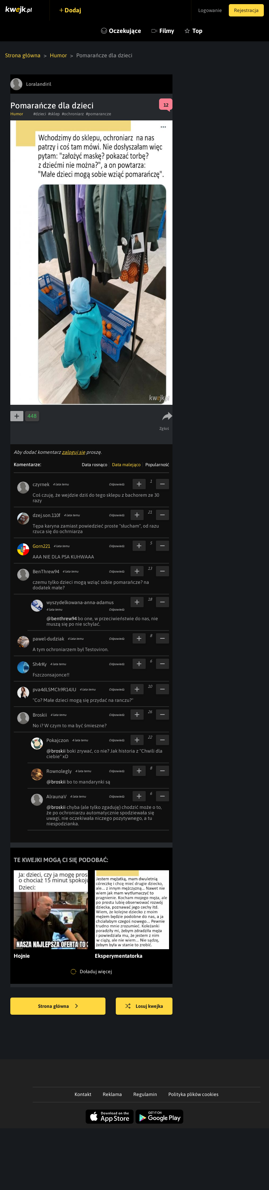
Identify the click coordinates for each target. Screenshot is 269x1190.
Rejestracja (246, 10)
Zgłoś (164, 428)
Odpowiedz (116, 484)
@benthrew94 (61, 618)
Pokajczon (57, 740)
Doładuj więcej (91, 971)
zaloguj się (73, 452)
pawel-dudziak (48, 638)
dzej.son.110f (46, 515)
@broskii (56, 751)
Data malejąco (126, 464)
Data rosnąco (94, 464)
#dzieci (39, 113)
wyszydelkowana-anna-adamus (80, 602)
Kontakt (83, 1094)
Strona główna (23, 55)
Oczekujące (125, 30)
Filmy (166, 30)
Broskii (40, 715)
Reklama (112, 1094)
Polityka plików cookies (193, 1094)
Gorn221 (41, 546)
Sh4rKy (40, 664)
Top (197, 30)
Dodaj (73, 10)
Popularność (157, 464)
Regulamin (145, 1094)
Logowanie (210, 10)
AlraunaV (56, 796)
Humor (58, 55)
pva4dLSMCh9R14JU (54, 689)
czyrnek (41, 484)
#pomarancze (98, 113)
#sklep (54, 113)
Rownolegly (59, 771)
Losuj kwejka (144, 1006)
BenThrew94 (46, 571)
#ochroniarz (73, 113)
